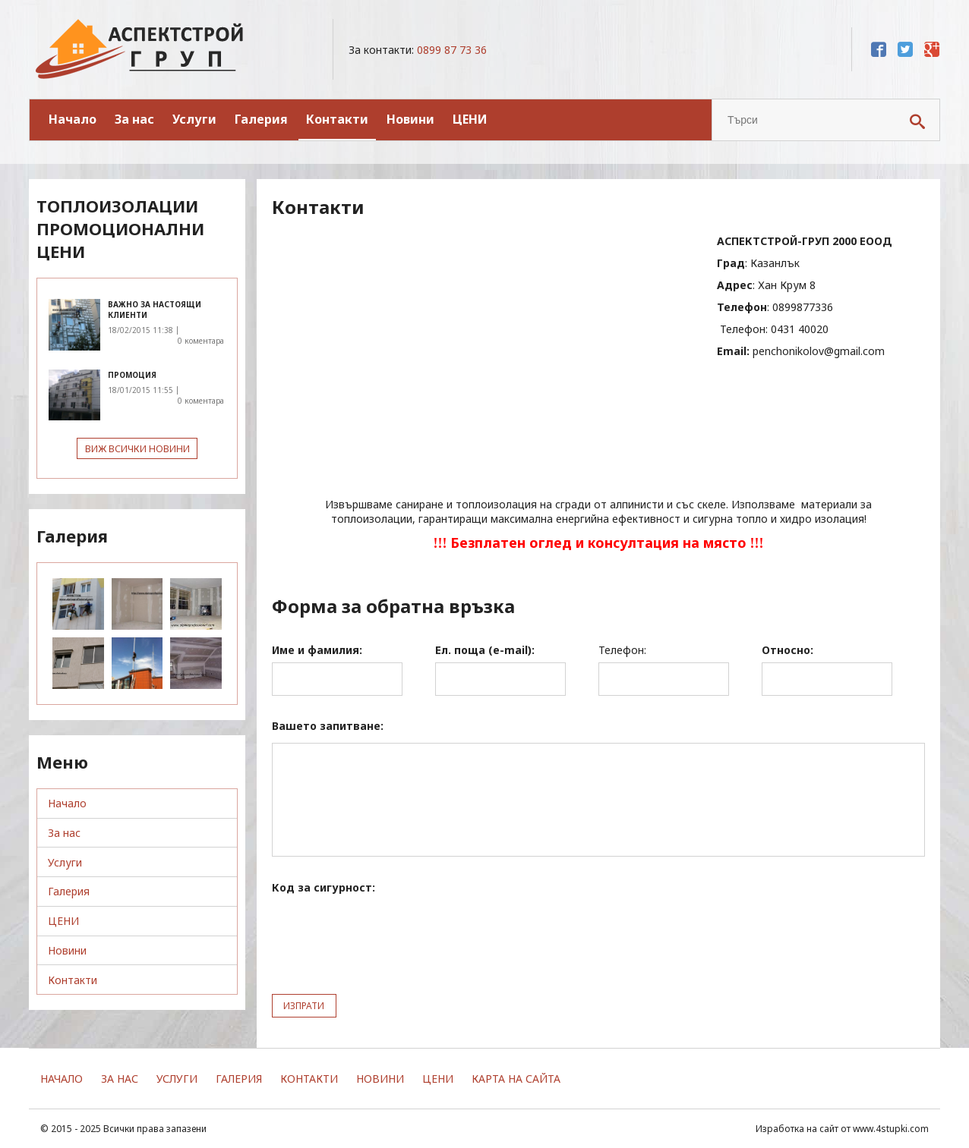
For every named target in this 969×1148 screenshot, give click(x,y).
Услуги (194, 119)
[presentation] (387, 934)
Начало (72, 119)
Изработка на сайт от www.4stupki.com (842, 1128)
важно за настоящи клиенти (154, 309)
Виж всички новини (137, 448)
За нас (134, 119)
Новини (410, 119)
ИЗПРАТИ (305, 1005)
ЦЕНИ (470, 119)
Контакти (337, 119)
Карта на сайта (516, 1078)
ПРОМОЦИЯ (132, 375)
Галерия (261, 119)
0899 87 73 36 (452, 49)
